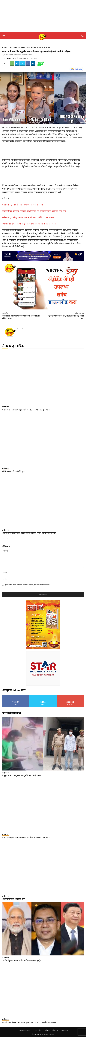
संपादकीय (5, 958)
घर (3, 47)
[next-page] (7, 538)
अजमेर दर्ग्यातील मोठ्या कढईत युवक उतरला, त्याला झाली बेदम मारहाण (29, 533)
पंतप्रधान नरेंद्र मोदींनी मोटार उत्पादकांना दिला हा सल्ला (23, 205)
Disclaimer (47, 1030)
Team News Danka (9, 58)
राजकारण (5, 407)
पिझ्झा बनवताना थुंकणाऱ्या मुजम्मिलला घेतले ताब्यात (22, 776)
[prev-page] (3, 538)
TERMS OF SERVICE (24, 1030)
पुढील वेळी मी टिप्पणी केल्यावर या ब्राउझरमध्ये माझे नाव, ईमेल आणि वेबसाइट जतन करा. (27, 585)
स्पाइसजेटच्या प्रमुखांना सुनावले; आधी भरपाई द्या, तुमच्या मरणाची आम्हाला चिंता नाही (34, 211)
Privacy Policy (37, 1030)
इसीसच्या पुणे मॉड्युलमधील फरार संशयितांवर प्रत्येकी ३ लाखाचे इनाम (28, 217)
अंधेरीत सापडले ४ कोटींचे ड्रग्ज (13, 471)
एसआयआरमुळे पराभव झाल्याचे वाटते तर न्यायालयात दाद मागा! (26, 410)
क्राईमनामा (5, 468)
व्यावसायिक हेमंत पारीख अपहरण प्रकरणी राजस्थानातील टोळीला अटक (29, 224)
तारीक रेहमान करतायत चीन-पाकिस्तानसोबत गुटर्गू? (21, 960)
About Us (55, 1030)
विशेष (6, 47)
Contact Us (64, 1030)
